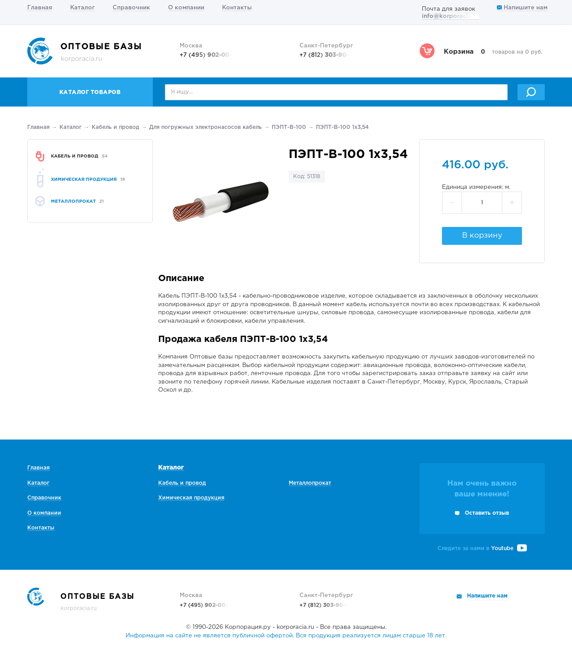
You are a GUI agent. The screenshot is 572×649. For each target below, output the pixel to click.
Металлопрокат (310, 483)
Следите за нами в (482, 548)
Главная (39, 7)
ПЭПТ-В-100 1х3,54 (342, 127)
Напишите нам (522, 7)
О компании (186, 7)
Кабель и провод (115, 127)
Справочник (131, 7)
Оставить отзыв (487, 513)
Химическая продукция (191, 497)
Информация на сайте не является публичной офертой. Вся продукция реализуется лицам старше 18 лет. (286, 635)
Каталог (82, 7)
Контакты (237, 7)
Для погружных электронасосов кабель (205, 127)
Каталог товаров (90, 92)
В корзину (482, 235)
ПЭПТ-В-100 (289, 127)
